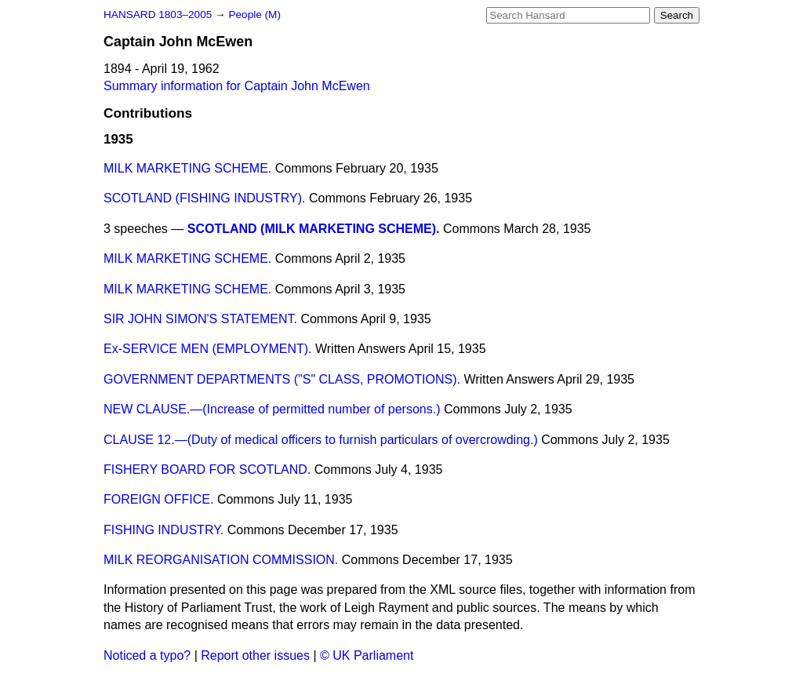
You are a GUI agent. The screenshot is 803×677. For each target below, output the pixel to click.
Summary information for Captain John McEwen (237, 86)
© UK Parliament (366, 655)
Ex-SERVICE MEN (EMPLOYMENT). (208, 348)
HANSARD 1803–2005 (158, 14)
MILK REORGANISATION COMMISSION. (221, 559)
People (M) (254, 14)
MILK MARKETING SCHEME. (187, 168)
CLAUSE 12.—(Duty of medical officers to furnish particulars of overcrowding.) (321, 439)
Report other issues (255, 655)
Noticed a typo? (147, 655)
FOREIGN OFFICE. (158, 499)
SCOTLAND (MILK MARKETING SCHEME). (313, 228)
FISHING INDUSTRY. (163, 530)
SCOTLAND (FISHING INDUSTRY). (205, 198)
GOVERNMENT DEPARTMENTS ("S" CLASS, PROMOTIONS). (282, 379)
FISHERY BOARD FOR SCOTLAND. (207, 469)
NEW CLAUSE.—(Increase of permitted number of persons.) (272, 409)
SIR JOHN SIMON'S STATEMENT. (200, 319)
